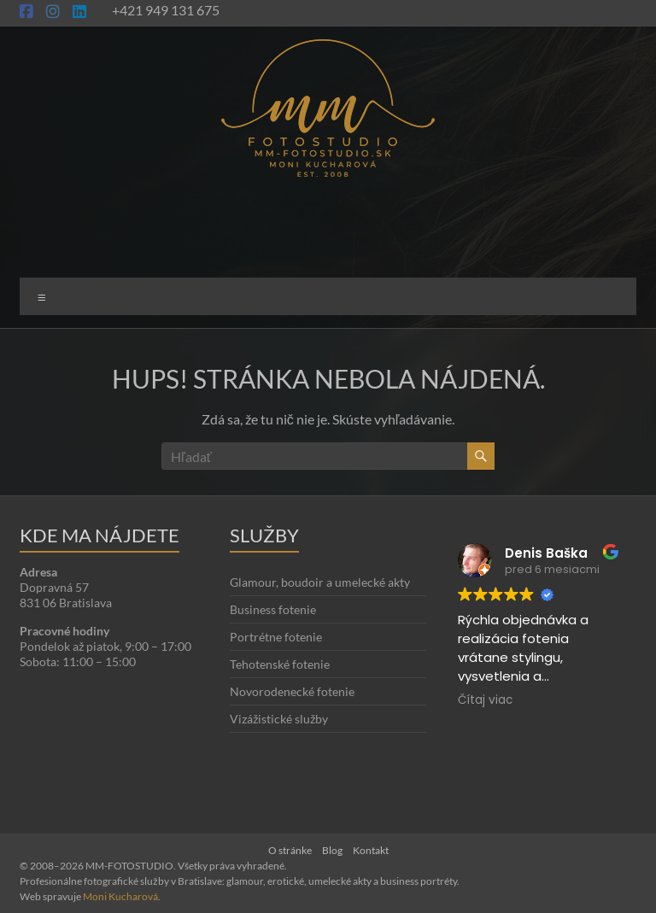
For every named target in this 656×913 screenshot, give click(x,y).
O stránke (290, 850)
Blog (332, 850)
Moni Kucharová (120, 896)
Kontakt (371, 850)
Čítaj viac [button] (485, 700)
